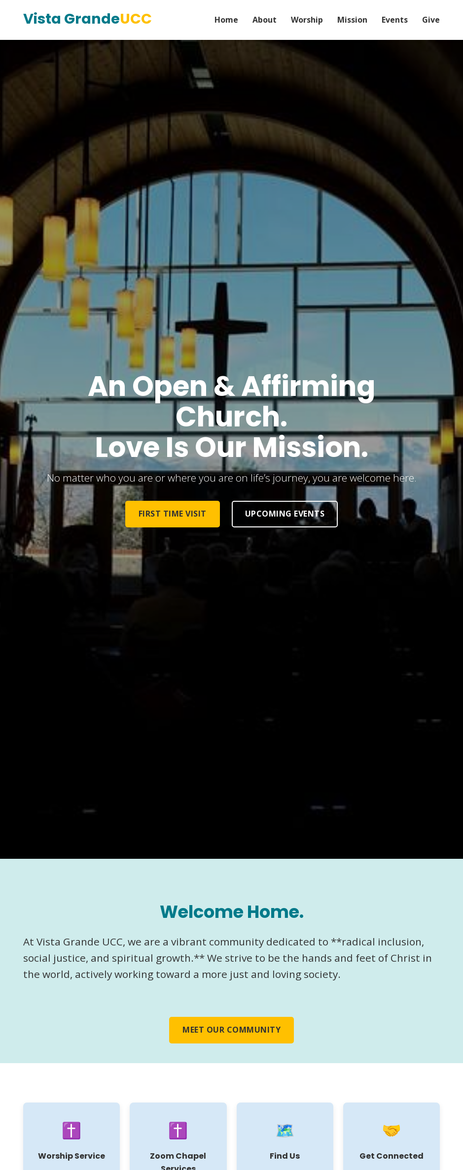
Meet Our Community (231, 1029)
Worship (307, 19)
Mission (352, 19)
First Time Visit (173, 513)
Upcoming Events (285, 513)
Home (226, 19)
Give (431, 19)
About (264, 19)
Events (395, 19)
